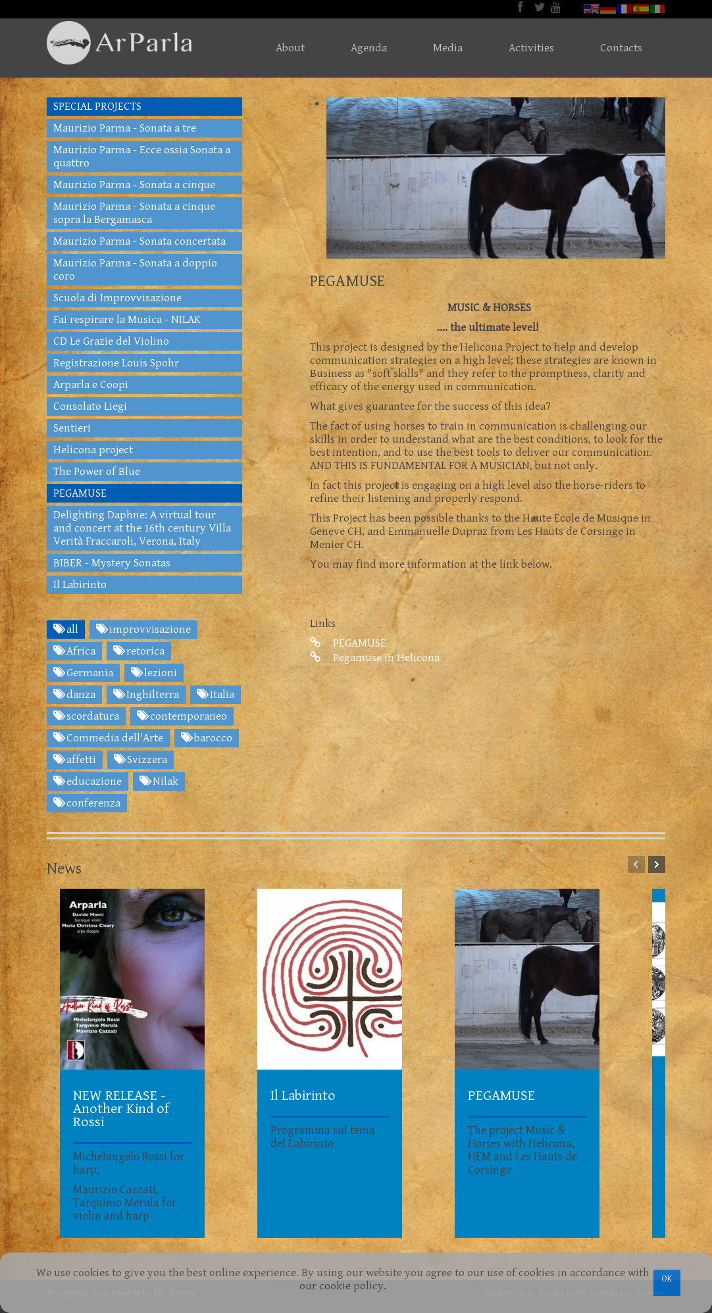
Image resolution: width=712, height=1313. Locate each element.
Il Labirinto (80, 584)
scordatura (86, 716)
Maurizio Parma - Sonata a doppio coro (135, 270)
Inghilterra (146, 694)
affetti (74, 759)
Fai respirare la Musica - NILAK (127, 319)
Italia (215, 694)
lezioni (154, 673)
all (65, 629)
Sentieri (72, 428)
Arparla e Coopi (90, 384)
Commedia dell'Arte (108, 738)
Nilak (159, 781)
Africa (74, 651)
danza (74, 694)
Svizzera (140, 759)
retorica (139, 651)
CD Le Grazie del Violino (111, 341)
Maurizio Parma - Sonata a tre (124, 128)
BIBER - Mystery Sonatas (111, 563)
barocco (206, 738)
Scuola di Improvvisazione (117, 298)
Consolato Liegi (90, 406)
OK (667, 1279)
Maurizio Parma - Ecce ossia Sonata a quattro (141, 156)
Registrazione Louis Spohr (116, 363)
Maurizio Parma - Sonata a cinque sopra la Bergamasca (134, 213)
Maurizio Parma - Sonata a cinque (134, 184)
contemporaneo (182, 716)
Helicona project (93, 450)
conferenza (86, 803)
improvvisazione (143, 629)
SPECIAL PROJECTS (97, 106)
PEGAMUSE (348, 643)
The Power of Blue (96, 471)
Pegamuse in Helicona (375, 657)
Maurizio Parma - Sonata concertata (139, 241)
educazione (87, 781)
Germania (83, 673)
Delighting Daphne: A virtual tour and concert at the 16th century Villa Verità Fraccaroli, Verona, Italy (142, 528)
